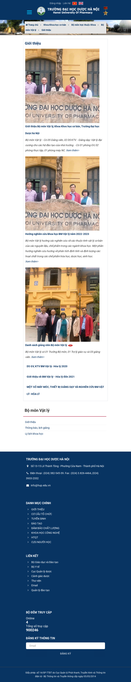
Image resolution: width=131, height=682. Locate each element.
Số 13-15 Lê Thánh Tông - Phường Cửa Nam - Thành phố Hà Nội (65, 466)
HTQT (32, 537)
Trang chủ (32, 25)
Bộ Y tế (33, 566)
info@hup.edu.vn (38, 485)
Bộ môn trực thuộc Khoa (83, 25)
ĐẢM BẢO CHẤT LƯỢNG (43, 528)
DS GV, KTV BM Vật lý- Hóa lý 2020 (47, 366)
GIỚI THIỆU (35, 509)
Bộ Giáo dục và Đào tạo (42, 562)
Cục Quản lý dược (39, 571)
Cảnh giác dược (38, 576)
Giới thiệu (46, 30)
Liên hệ (67, 3)
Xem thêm (72, 150)
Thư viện (34, 580)
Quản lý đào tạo (38, 590)
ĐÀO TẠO (34, 523)
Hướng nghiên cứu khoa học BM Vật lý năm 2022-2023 (57, 233)
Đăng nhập (55, 3)
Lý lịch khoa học (34, 433)
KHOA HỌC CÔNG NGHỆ (43, 532)
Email (32, 585)
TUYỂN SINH (36, 518)
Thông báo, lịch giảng (37, 427)
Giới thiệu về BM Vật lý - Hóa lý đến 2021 (51, 376)
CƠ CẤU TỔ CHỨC (39, 514)
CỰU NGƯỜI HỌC (39, 542)
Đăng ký (65, 653)
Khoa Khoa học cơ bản (55, 25)
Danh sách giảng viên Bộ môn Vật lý (49, 345)
